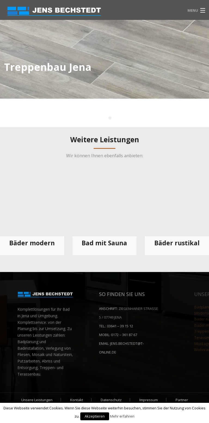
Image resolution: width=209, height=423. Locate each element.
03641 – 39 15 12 (153, 326)
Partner (182, 399)
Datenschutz (111, 399)
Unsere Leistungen (37, 399)
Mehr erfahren (122, 416)
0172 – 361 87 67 (157, 334)
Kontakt (76, 399)
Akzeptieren (95, 416)
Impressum (148, 399)
